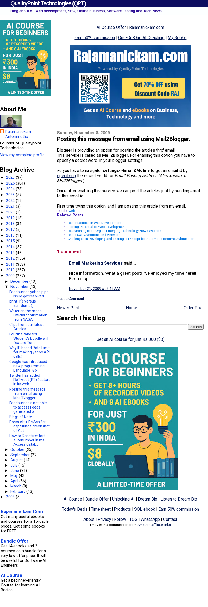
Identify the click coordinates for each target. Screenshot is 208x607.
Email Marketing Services (96, 263)
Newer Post (68, 307)
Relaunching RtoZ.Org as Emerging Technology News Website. (115, 231)
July (14, 465)
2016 (11, 235)
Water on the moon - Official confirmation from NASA (28, 315)
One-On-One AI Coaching (141, 37)
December (19, 281)
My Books (177, 37)
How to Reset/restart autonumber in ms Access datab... (27, 440)
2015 (11, 241)
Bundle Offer (97, 499)
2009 (11, 275)
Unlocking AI (123, 499)
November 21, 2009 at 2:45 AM (94, 289)
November (20, 286)
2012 (11, 258)
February (18, 491)
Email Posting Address (136, 175)
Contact (170, 519)
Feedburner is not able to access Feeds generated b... (28, 407)
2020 (11, 212)
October (18, 449)
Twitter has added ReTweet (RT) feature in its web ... (30, 379)
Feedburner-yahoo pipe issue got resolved (29, 294)
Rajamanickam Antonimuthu (18, 134)
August (17, 460)
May (14, 476)
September (20, 455)
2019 (11, 218)
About (88, 519)
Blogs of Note (20, 417)
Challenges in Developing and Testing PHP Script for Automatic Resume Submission (131, 239)
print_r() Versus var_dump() (22, 303)
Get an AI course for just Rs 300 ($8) (130, 339)
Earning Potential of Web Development (97, 227)
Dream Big (147, 499)
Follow (120, 519)
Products (122, 509)
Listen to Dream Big (178, 499)
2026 (11, 177)
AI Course (73, 499)
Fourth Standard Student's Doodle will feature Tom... (28, 338)
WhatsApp (150, 519)
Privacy (104, 519)
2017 (11, 229)
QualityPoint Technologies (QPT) (48, 3)
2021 (11, 206)
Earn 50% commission (94, 37)
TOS (133, 519)
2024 (11, 188)
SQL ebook (144, 509)
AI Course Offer (111, 27)
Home (131, 307)
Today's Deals (75, 509)
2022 (11, 200)
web (72, 211)
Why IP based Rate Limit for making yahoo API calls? (29, 352)
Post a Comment (70, 298)
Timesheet (101, 509)
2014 (11, 247)
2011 (11, 264)
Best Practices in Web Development (94, 223)
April (14, 481)
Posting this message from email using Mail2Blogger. (27, 393)
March (16, 486)
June (15, 470)
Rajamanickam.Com (22, 511)
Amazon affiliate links (154, 525)
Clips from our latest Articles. (26, 326)
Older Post (194, 307)
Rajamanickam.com (146, 27)
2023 (11, 194)
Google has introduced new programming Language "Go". (28, 366)
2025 (11, 183)
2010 (11, 270)
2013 (11, 252)
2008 (11, 496)
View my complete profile (22, 154)
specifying (66, 175)
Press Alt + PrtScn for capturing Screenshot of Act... (29, 426)
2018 (11, 223)
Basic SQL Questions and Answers (94, 235)
